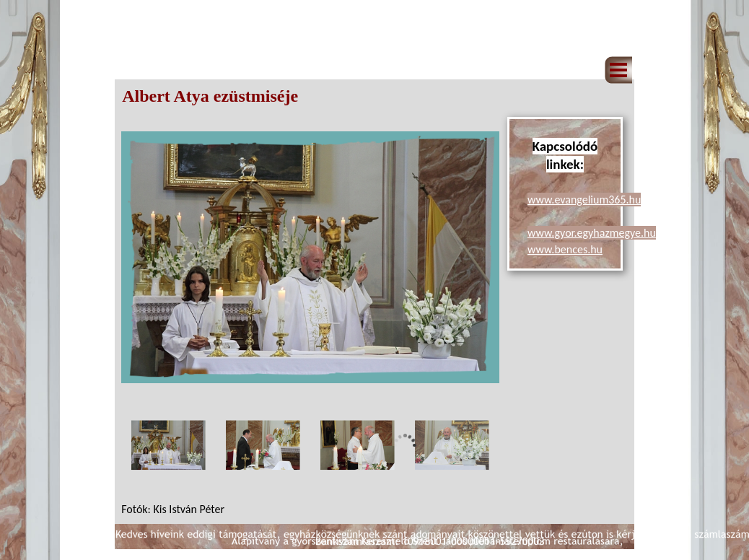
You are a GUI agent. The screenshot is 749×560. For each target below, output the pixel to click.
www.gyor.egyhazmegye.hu (591, 233)
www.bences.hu (565, 249)
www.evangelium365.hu (584, 199)
